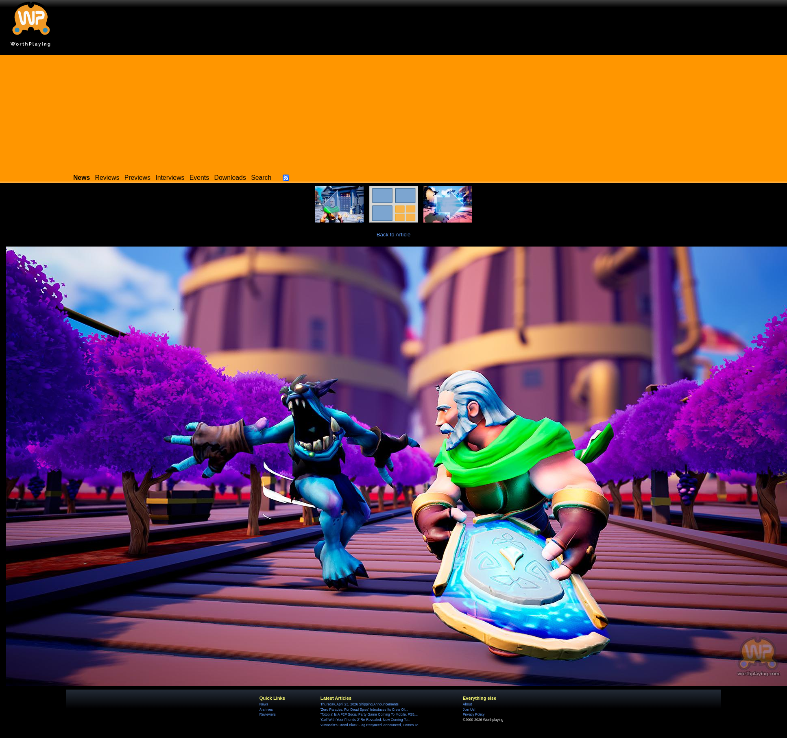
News (263, 704)
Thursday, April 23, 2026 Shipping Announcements (359, 704)
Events (199, 177)
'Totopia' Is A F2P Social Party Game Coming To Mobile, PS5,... (369, 714)
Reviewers (267, 714)
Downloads (230, 177)
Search (261, 177)
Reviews (107, 177)
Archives (266, 709)
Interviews (169, 177)
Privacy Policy (473, 714)
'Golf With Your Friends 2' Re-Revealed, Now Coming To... (365, 720)
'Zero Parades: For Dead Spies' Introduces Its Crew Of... (364, 709)
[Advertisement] (394, 112)
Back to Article (394, 234)
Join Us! (469, 709)
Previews (137, 177)
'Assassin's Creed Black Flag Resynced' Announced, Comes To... (370, 725)
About (467, 704)
